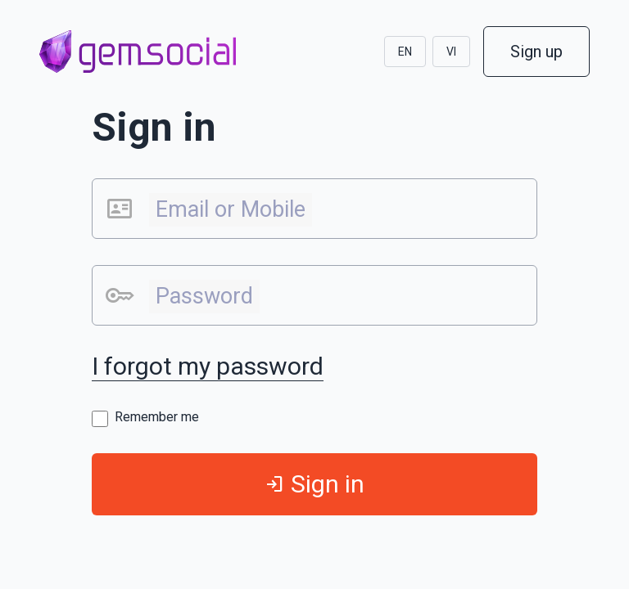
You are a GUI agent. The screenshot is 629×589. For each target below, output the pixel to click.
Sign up (536, 51)
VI (451, 51)
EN (405, 51)
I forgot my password (208, 366)
